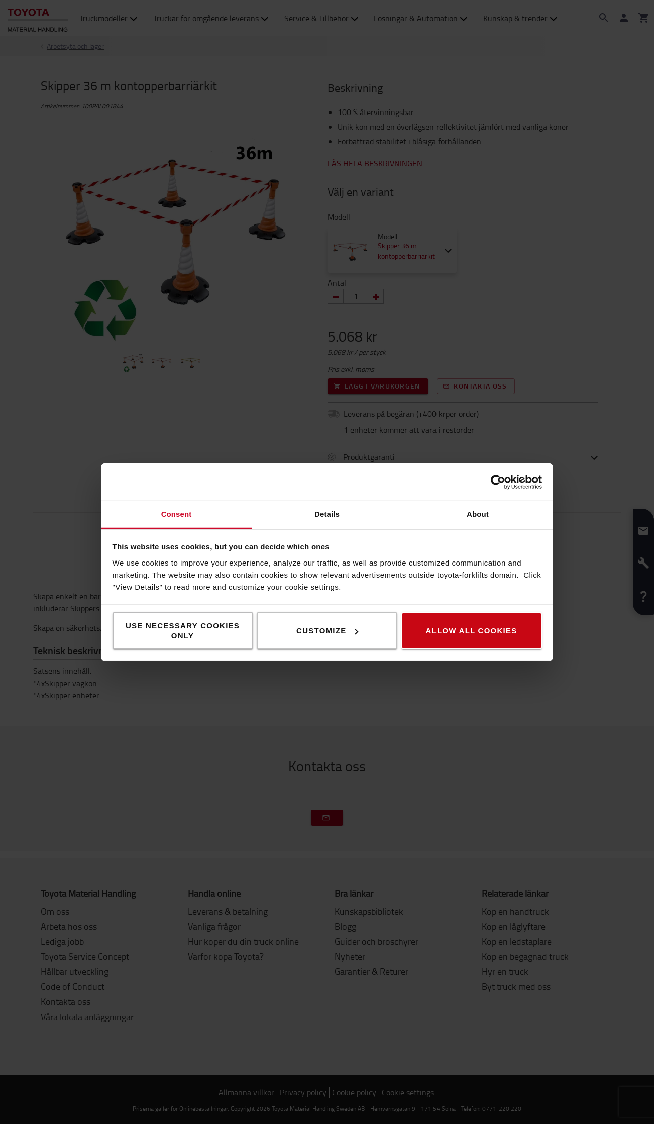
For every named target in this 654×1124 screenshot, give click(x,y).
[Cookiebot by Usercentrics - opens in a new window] (498, 481)
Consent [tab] (176, 514)
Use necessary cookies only (183, 630)
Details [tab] (327, 514)
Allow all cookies (471, 630)
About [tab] (478, 514)
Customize (327, 630)
